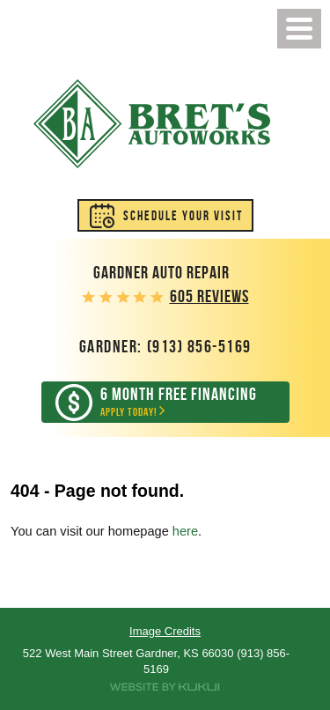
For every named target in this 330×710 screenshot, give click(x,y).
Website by (165, 687)
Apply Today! (178, 402)
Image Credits (165, 631)
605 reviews (209, 296)
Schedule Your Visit (183, 216)
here (185, 531)
